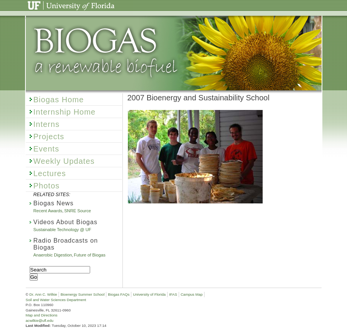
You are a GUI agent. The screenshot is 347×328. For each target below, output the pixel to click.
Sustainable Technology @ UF (62, 229)
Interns (47, 124)
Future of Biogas (90, 255)
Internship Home (65, 112)
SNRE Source (77, 210)
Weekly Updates (64, 161)
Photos (47, 185)
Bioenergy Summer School (82, 294)
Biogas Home (59, 99)
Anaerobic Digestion (53, 255)
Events (46, 149)
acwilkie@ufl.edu (40, 320)
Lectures (50, 173)
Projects (49, 136)
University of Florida (51, 3)
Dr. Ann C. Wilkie (43, 294)
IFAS (173, 294)
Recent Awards (48, 210)
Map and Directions (42, 315)
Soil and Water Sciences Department (56, 300)
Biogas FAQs (118, 294)
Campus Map (192, 294)
